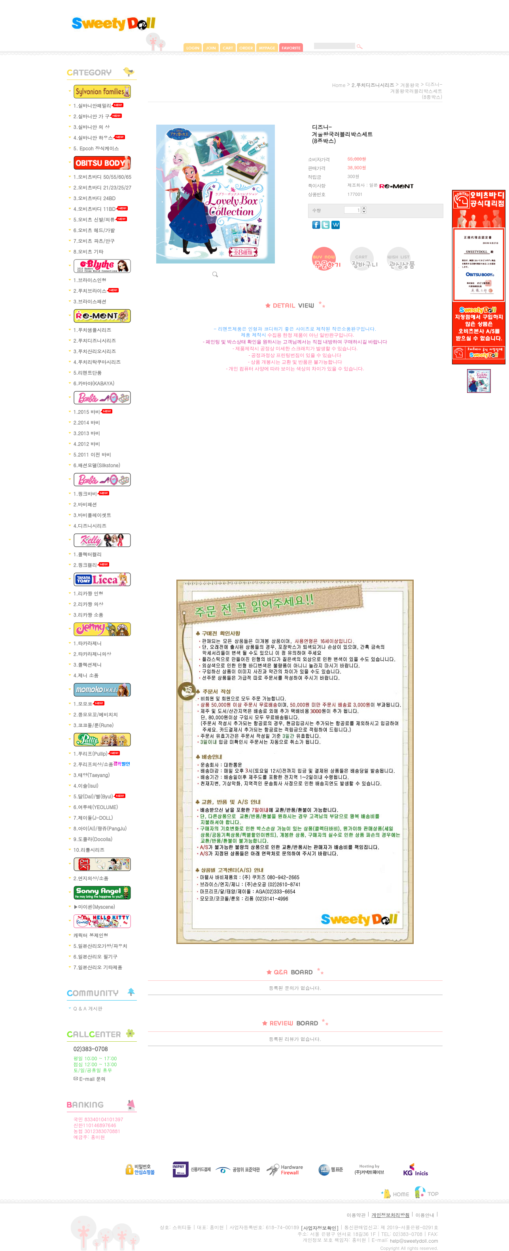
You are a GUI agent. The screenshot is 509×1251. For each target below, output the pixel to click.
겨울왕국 (409, 85)
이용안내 (424, 1214)
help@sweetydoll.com (414, 1240)
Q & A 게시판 (88, 1008)
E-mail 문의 (90, 1078)
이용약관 (355, 1214)
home (339, 85)
